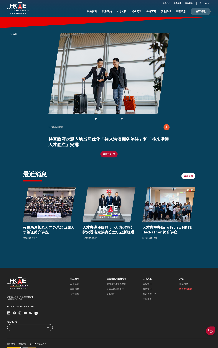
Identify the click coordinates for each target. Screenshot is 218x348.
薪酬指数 (74, 289)
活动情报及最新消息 (116, 278)
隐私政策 (11, 344)
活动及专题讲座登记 (116, 283)
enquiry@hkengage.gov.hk (21, 306)
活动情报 (166, 11)
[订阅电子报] (27, 327)
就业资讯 (136, 11)
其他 (181, 278)
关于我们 (166, 3)
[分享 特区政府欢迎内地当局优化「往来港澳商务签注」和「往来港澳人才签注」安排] (167, 142)
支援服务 (147, 299)
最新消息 (181, 11)
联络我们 (189, 3)
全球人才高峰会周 (115, 289)
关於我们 (147, 283)
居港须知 (107, 11)
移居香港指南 (185, 289)
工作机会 (74, 283)
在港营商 (151, 11)
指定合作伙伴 (149, 294)
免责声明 (22, 344)
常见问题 (178, 3)
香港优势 (92, 11)
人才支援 (122, 11)
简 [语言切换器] (207, 3)
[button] (201, 3)
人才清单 (74, 294)
